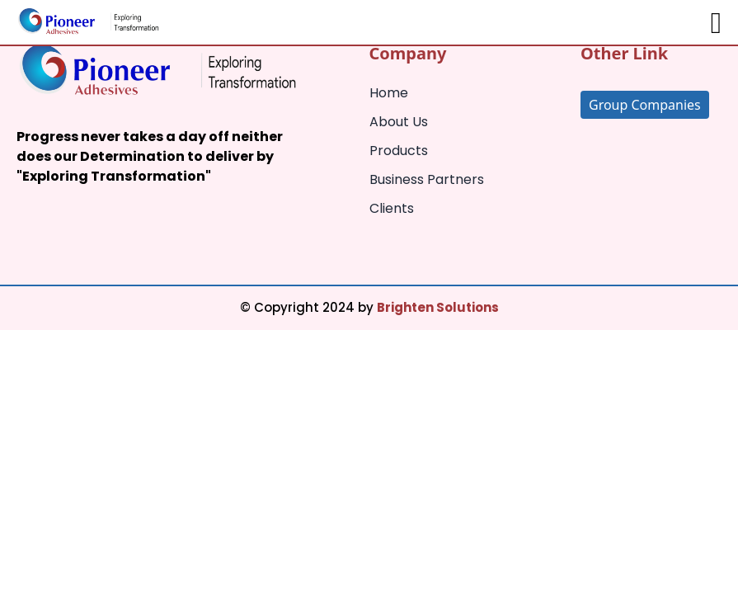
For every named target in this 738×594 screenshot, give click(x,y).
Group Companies (645, 105)
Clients (391, 208)
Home (388, 92)
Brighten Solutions (438, 307)
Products (398, 150)
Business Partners (426, 179)
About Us (398, 121)
